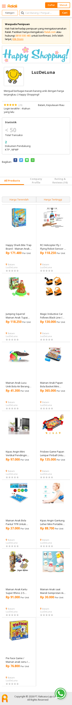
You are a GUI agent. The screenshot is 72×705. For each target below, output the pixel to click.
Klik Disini (17, 39)
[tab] (12, 181)
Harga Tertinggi (53, 199)
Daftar (51, 5)
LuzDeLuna (11, 267)
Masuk (63, 5)
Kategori (9, 12)
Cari (64, 12)
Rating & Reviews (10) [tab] (60, 180)
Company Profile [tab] (36, 180)
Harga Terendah (19, 199)
